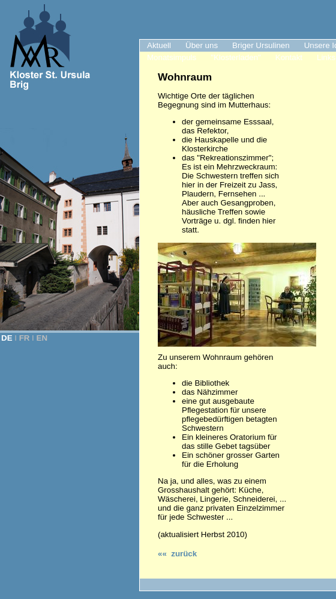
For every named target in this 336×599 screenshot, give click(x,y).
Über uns (201, 45)
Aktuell (159, 45)
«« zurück (177, 553)
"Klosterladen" (236, 57)
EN (42, 337)
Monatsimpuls (171, 57)
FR (24, 337)
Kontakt (288, 57)
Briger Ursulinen (261, 45)
